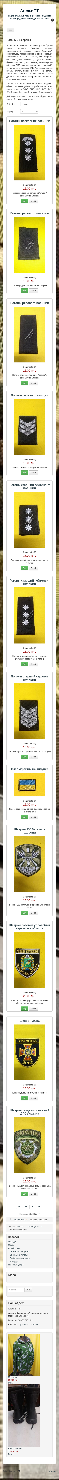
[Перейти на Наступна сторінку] (33, 1207)
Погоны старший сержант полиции (29, 677)
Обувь (11, 1245)
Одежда (12, 1241)
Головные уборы (16, 1265)
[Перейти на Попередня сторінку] (26, 1207)
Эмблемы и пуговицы (20, 1258)
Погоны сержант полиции (29, 395)
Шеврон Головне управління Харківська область (29, 926)
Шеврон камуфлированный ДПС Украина (29, 1111)
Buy (24, 201)
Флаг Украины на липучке (29, 769)
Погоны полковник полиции (29, 121)
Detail (33, 201)
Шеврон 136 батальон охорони (29, 830)
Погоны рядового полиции (29, 213)
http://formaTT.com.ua (28, 1324)
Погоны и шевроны (20, 1251)
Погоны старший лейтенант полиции (29, 486)
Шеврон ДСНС (29, 1021)
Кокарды (14, 1261)
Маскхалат (13, 1377)
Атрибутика (14, 1248)
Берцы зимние (15, 1448)
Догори (52, 1471)
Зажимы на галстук (19, 1255)
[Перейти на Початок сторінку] (19, 1207)
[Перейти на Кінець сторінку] (39, 1207)
